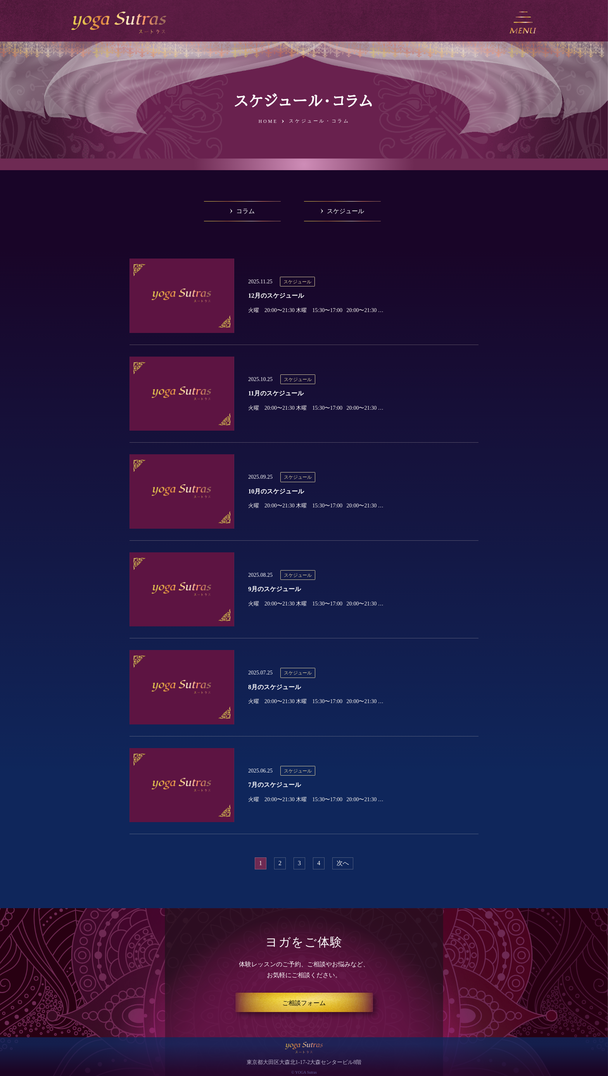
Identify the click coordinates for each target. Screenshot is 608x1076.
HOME (268, 121)
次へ (343, 863)
